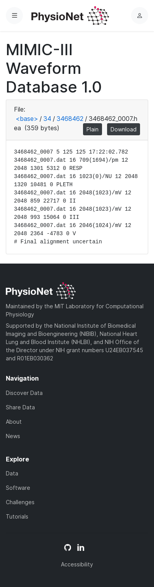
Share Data (20, 407)
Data (12, 473)
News (13, 436)
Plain (93, 129)
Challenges (20, 502)
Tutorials (17, 516)
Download (124, 129)
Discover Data (24, 393)
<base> (27, 118)
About (14, 421)
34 (47, 118)
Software (18, 487)
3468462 (70, 118)
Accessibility (77, 564)
